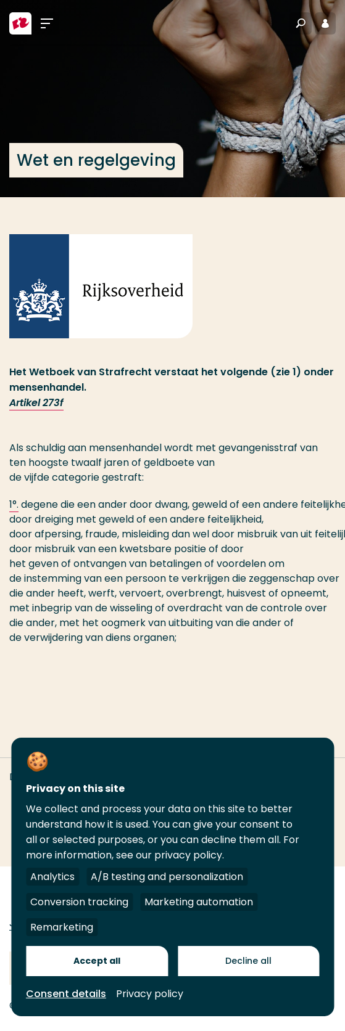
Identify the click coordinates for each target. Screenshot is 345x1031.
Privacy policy (149, 994)
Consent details (66, 994)
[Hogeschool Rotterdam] (20, 23)
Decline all (248, 961)
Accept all (96, 961)
